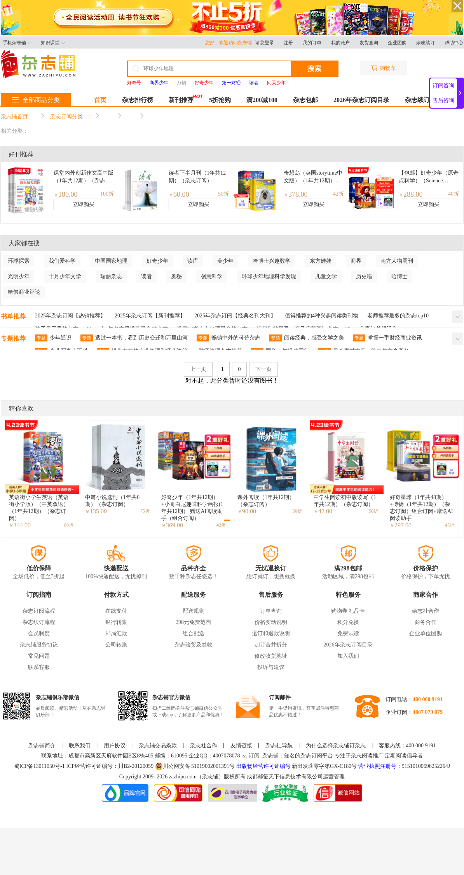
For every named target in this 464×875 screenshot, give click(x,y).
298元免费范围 (193, 622)
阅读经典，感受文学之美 (306, 337)
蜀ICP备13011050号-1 (40, 766)
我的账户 (340, 42)
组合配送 (193, 633)
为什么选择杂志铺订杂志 (336, 746)
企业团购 (397, 42)
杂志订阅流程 (39, 611)
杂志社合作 (425, 611)
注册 (288, 42)
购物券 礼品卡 (348, 611)
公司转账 (116, 645)
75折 (145, 511)
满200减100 (261, 100)
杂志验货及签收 (193, 645)
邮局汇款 (116, 633)
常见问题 (39, 656)
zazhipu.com (183, 777)
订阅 (254, 756)
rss (244, 756)
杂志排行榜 (137, 100)
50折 (223, 194)
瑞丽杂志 (111, 276)
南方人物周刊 (396, 261)
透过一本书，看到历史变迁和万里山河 (134, 337)
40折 (453, 194)
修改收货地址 (271, 656)
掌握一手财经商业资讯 (387, 337)
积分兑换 (348, 622)
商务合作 (425, 622)
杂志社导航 (279, 746)
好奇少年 (157, 261)
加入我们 (348, 656)
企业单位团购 (425, 633)
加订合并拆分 (271, 645)
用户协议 (115, 746)
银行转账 (116, 622)
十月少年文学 (65, 276)
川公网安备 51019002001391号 (195, 766)
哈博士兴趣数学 (272, 261)
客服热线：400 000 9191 (407, 746)
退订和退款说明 (271, 633)
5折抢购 (220, 100)
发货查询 (368, 42)
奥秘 (176, 276)
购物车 (383, 68)
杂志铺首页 (14, 117)
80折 (68, 525)
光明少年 (19, 276)
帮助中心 (454, 42)
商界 (356, 261)
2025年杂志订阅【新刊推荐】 (150, 316)
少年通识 (53, 337)
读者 (146, 276)
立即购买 (83, 204)
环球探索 (19, 261)
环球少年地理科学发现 (269, 276)
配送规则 (193, 611)
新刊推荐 (181, 100)
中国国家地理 (111, 261)
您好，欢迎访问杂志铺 (230, 42)
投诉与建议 (270, 667)
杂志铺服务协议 (39, 645)
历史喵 (364, 276)
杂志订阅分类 (66, 117)
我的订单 (312, 42)
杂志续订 (425, 42)
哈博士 (399, 276)
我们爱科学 (62, 261)
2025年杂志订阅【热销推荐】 (70, 316)
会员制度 (39, 633)
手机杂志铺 (17, 42)
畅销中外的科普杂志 (228, 337)
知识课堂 (53, 42)
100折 (107, 194)
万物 (181, 82)
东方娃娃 (320, 261)
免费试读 (348, 633)
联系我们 (80, 746)
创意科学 (212, 276)
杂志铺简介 (42, 746)
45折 (449, 525)
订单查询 (271, 611)
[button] (227, 520)
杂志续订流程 (39, 622)
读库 (192, 261)
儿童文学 (326, 276)
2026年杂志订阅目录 (361, 100)
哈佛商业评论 (24, 292)
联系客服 (39, 667)
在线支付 (116, 611)
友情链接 (241, 746)
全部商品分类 (36, 100)
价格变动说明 (271, 622)
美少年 (225, 261)
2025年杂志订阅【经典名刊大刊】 (235, 316)
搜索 (314, 69)
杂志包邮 (305, 100)
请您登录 (264, 42)
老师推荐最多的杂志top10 (398, 316)
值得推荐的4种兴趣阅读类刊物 (321, 316)
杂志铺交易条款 (158, 746)
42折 (338, 194)
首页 (100, 100)
